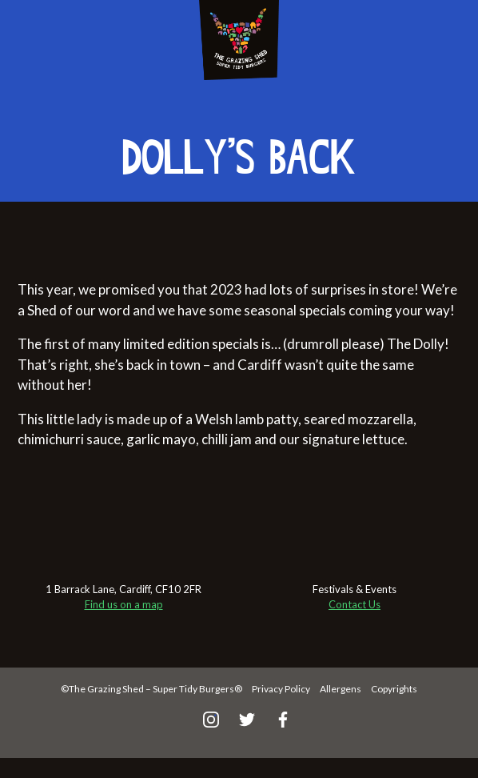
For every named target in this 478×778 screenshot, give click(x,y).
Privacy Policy (281, 689)
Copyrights (394, 689)
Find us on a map (124, 604)
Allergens (340, 689)
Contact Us (354, 604)
